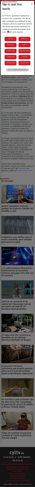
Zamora (24, 62)
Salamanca (24, 50)
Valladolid (10, 62)
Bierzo (24, 38)
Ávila (10, 38)
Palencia (11, 50)
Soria (24, 56)
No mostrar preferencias (17, 70)
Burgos (10, 44)
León (24, 44)
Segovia (10, 56)
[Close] (32, 4)
